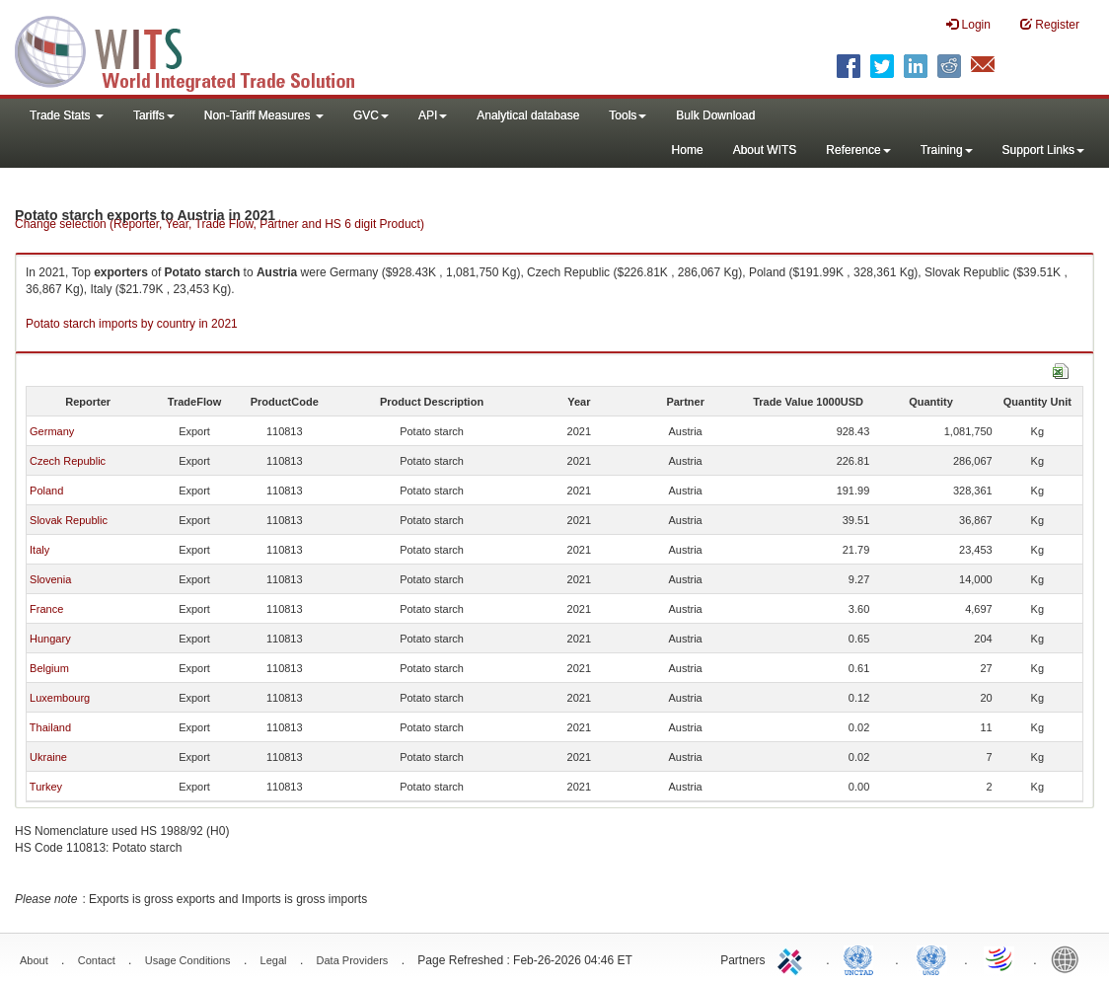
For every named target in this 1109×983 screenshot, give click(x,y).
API (432, 115)
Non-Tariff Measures (264, 115)
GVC (371, 115)
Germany (52, 431)
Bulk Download (715, 115)
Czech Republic (68, 461)
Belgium (49, 668)
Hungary (50, 638)
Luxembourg (60, 698)
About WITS (765, 150)
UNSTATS (931, 958)
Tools (627, 115)
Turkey (46, 787)
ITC (793, 958)
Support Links (1043, 150)
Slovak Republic (69, 520)
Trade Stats (67, 115)
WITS (197, 49)
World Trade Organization (1000, 958)
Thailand (50, 727)
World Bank (1069, 958)
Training (947, 150)
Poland (46, 490)
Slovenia (50, 579)
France (46, 609)
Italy (39, 550)
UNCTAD (862, 958)
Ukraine (48, 757)
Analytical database (528, 115)
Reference (858, 150)
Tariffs (154, 115)
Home (687, 150)
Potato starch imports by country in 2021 (132, 324)
